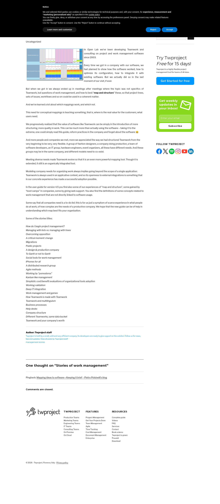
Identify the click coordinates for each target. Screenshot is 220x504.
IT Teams (67, 426)
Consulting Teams (71, 429)
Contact (115, 429)
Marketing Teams (71, 420)
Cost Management (93, 432)
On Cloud (68, 435)
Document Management (96, 435)
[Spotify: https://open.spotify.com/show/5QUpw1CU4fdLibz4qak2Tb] (172, 151)
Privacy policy (62, 462)
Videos (115, 420)
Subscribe (175, 126)
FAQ (114, 423)
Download (116, 441)
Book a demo (117, 432)
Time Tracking (92, 429)
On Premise (69, 432)
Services (115, 426)
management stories (35, 342)
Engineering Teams (72, 423)
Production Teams (71, 417)
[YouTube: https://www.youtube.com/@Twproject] (184, 151)
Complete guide (118, 417)
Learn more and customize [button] (59, 29)
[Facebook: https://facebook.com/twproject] (159, 151)
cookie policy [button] (94, 14)
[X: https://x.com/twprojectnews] (165, 151)
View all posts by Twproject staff (54, 339)
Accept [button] (169, 29)
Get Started (175, 81)
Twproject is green (120, 435)
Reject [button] (153, 29)
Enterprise (90, 438)
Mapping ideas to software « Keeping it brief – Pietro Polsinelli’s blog (72, 377)
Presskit (115, 438)
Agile (88, 426)
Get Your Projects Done (96, 420)
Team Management (94, 423)
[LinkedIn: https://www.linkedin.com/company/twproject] (191, 151)
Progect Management (95, 417)
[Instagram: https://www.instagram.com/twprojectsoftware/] (178, 151)
